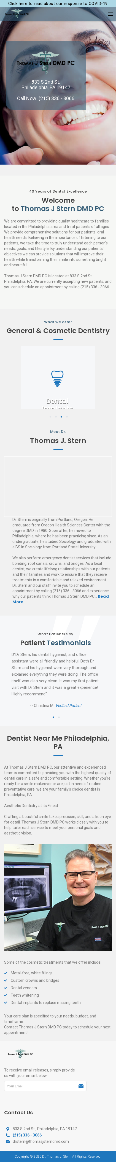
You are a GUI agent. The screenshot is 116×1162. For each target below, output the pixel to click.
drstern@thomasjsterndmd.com (41, 1141)
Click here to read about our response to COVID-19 (58, 3)
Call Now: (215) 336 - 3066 (45, 98)
